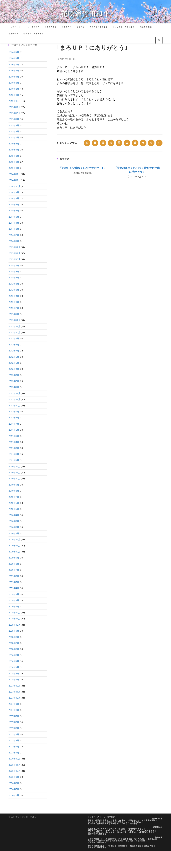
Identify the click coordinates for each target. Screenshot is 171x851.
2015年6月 (14, 137)
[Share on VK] (127, 143)
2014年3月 (14, 228)
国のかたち (110, 832)
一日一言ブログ (108, 817)
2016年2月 (14, 88)
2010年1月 (14, 533)
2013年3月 (14, 301)
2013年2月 (14, 307)
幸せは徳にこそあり (119, 823)
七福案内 (91, 840)
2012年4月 (14, 368)
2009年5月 (14, 582)
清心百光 (129, 840)
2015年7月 (14, 131)
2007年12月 (14, 685)
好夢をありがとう (135, 820)
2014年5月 (14, 216)
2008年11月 (14, 618)
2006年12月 (14, 758)
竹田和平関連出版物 (96, 846)
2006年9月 (14, 776)
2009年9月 (14, 557)
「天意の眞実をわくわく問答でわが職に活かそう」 (137, 169)
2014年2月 (14, 234)
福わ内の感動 (103, 840)
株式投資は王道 (145, 832)
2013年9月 (14, 265)
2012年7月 (14, 350)
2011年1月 (14, 460)
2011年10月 (14, 405)
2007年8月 (14, 709)
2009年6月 (14, 576)
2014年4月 (14, 222)
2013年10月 (14, 259)
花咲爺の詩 (157, 827)
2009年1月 (14, 606)
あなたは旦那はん (95, 832)
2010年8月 (14, 490)
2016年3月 (14, 82)
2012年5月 (14, 362)
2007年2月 (14, 746)
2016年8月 (14, 58)
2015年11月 (14, 107)
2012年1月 (14, 387)
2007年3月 (14, 740)
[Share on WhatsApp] (159, 143)
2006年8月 (14, 783)
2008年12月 (14, 612)
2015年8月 (14, 125)
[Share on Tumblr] (143, 143)
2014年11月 (14, 180)
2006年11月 (14, 764)
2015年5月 (14, 143)
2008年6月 (14, 649)
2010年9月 (14, 484)
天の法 (137, 830)
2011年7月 (14, 423)
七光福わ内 (152, 839)
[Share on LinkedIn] (111, 143)
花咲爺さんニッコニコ (97, 829)
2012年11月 (14, 326)
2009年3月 (14, 594)
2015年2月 (14, 161)
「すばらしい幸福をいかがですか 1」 (82, 168)
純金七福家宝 (117, 840)
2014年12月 (14, 174)
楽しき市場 (122, 832)
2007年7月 (14, 716)
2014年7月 (14, 204)
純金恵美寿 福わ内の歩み (134, 839)
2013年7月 (14, 277)
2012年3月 (14, 375)
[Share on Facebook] (95, 143)
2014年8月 (14, 198)
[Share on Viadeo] (151, 143)
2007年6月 (14, 722)
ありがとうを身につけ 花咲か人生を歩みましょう (108, 822)
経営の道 (133, 832)
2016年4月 (14, 76)
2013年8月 (14, 271)
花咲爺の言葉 (156, 818)
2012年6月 (14, 356)
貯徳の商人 (136, 822)
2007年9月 (14, 703)
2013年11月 (14, 253)
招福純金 (158, 837)
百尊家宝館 (140, 840)
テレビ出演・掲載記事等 (117, 846)
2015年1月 (14, 167)
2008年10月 (14, 624)
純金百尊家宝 (135, 846)
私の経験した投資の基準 (98, 823)
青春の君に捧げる (135, 829)
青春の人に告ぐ (119, 820)
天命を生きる (148, 830)
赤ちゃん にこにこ (117, 829)
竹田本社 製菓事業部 (97, 847)
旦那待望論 (150, 820)
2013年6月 (14, 283)
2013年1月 (14, 314)
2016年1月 (14, 94)
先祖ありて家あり (95, 830)
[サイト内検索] (159, 40)
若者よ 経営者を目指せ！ (99, 820)
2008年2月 (14, 673)
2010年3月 (14, 521)
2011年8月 (14, 417)
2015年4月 (14, 149)
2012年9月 (14, 338)
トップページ (93, 817)
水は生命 (128, 830)
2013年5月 (14, 289)
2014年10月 (14, 186)
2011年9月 (14, 411)
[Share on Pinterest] (103, 143)
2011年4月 (14, 441)
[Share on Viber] (119, 143)
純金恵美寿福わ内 (113, 839)
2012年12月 (14, 320)
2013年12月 (14, 247)
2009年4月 (14, 588)
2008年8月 (14, 636)
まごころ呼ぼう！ (95, 839)
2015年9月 (14, 119)
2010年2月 (14, 527)
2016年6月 (14, 64)
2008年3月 (14, 667)
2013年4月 (14, 295)
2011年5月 (14, 435)
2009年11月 (14, 545)
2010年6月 (14, 502)
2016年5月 (14, 70)
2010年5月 (14, 508)
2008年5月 (14, 655)
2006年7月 (14, 789)
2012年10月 (14, 332)
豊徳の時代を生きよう (97, 834)
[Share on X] (87, 143)
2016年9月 (14, 52)
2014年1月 (14, 240)
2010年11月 (14, 472)
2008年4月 (14, 661)
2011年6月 (14, 429)
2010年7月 (14, 496)
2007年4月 (14, 734)
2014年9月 (14, 192)
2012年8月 (14, 344)
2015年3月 (14, 155)
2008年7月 (14, 642)
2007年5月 (14, 728)
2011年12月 (14, 393)
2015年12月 (14, 100)
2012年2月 (14, 381)
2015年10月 (14, 113)
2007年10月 (14, 697)
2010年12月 (14, 466)
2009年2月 (14, 600)
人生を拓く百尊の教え (97, 842)
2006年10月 (14, 770)
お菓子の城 (148, 846)
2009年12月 (14, 539)
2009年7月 (14, 569)
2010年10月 (14, 478)
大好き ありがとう (114, 830)
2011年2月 (14, 454)
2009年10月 (14, 551)
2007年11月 (14, 691)
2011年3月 (14, 448)
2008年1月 (14, 679)
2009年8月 (14, 563)
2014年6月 (14, 210)
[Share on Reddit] (135, 143)
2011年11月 (14, 399)
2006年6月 (14, 795)
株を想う (134, 823)
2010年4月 (14, 515)
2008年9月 (14, 630)
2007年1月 (14, 752)
